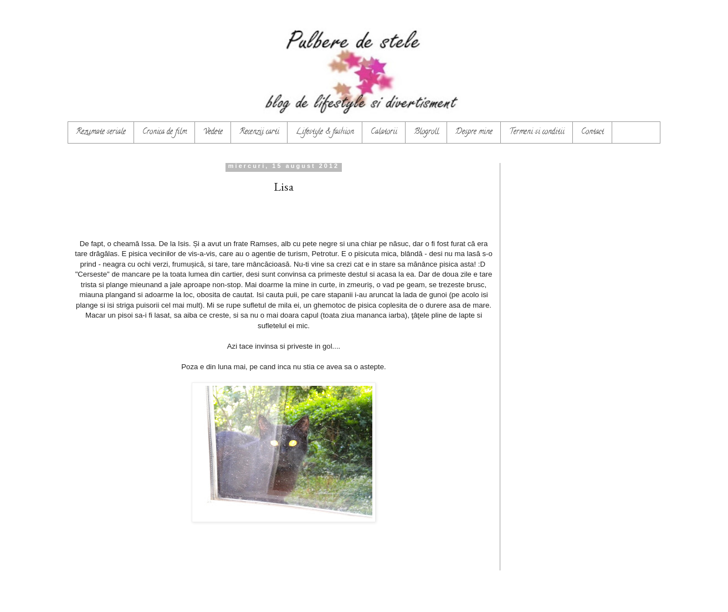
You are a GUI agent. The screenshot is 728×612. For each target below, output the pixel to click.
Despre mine (474, 132)
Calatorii (384, 132)
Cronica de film (164, 132)
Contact (592, 132)
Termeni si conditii (537, 132)
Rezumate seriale (101, 132)
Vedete (213, 132)
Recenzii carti (259, 132)
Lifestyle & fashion (325, 132)
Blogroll (426, 132)
